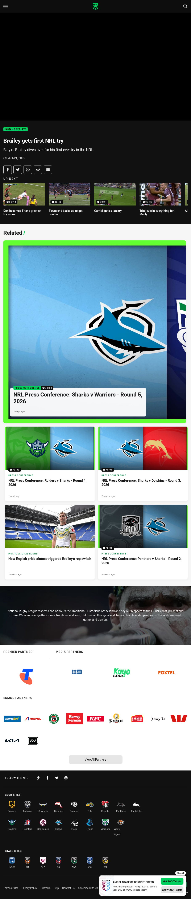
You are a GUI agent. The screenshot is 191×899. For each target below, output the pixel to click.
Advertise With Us (88, 888)
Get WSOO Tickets (172, 889)
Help (56, 888)
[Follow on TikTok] (38, 778)
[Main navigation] (5, 6)
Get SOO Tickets (172, 881)
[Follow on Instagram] (66, 778)
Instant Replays (15, 129)
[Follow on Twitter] (56, 778)
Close (180, 873)
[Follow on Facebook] (47, 778)
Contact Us (68, 888)
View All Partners (95, 759)
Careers (46, 888)
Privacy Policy (29, 888)
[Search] (185, 6)
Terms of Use (10, 888)
